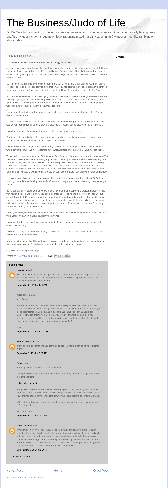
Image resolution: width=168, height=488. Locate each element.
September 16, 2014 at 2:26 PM (32, 450)
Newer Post (14, 470)
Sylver (20, 363)
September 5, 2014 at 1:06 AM (32, 285)
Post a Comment (21, 456)
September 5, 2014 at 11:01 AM (32, 331)
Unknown (22, 270)
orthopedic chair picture (28, 383)
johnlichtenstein (25, 341)
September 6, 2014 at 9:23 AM (32, 415)
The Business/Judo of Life (65, 23)
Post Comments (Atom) (31, 477)
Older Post (100, 470)
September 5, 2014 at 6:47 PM (32, 353)
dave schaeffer (24, 425)
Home (58, 470)
